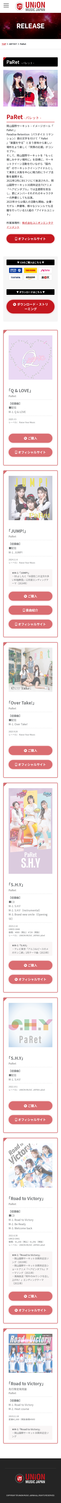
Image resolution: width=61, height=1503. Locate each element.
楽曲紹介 (30, 610)
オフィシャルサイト (30, 238)
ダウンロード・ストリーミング (30, 306)
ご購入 (30, 438)
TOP (4, 43)
